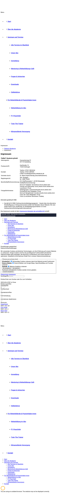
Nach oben (4, 311)
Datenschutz (11, 216)
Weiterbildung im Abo (14, 237)
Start (5, 219)
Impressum (4, 216)
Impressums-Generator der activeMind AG (32, 211)
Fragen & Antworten (14, 230)
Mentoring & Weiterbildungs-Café (18, 229)
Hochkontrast (5, 289)
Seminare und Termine (11, 222)
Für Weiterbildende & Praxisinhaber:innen (16, 235)
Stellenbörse (11, 233)
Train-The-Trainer (13, 240)
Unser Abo (11, 225)
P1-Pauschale (12, 238)
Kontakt (6, 243)
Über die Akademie (10, 220)
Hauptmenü (4, 304)
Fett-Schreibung (5, 296)
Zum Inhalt (4, 307)
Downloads (11, 232)
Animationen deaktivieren (8, 299)
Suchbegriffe (5, 276)
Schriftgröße (4, 285)
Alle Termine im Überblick (15, 224)
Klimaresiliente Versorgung (16, 242)
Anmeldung (11, 227)
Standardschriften (6, 292)
